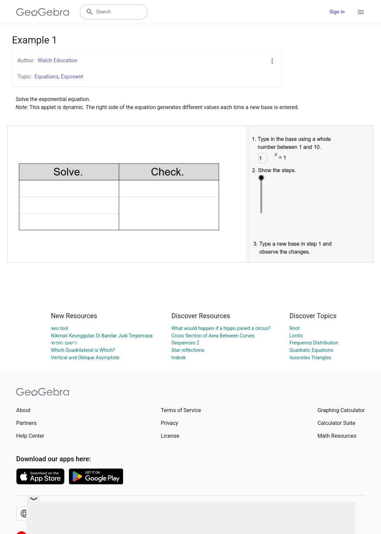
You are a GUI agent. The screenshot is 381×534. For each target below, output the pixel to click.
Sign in (337, 12)
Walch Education (57, 60)
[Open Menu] (361, 12)
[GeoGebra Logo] (42, 12)
